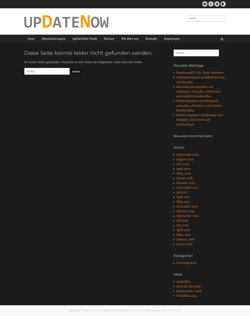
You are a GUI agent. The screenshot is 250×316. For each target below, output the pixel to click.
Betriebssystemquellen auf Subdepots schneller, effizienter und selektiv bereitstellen (198, 91)
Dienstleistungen (53, 38)
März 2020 (183, 173)
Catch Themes (173, 310)
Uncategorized (186, 263)
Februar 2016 (185, 239)
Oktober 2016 (185, 211)
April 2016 (183, 230)
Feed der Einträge (188, 286)
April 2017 (183, 197)
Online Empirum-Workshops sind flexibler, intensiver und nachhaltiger (199, 119)
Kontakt (151, 38)
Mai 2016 (182, 225)
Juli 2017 (182, 192)
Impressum (172, 38)
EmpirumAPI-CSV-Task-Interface (200, 72)
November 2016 (187, 206)
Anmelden (183, 281)
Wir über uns (130, 38)
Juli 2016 (182, 220)
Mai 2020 (182, 164)
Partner (109, 38)
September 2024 (187, 154)
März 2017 (183, 201)
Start (31, 38)
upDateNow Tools (84, 38)
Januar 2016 (184, 244)
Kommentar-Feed (189, 291)
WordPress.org (186, 295)
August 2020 (185, 159)
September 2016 (187, 216)
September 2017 (187, 187)
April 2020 (183, 168)
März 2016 (183, 234)
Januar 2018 (184, 178)
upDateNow (95, 310)
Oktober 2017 (185, 183)
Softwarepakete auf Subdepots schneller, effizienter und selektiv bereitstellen (199, 105)
